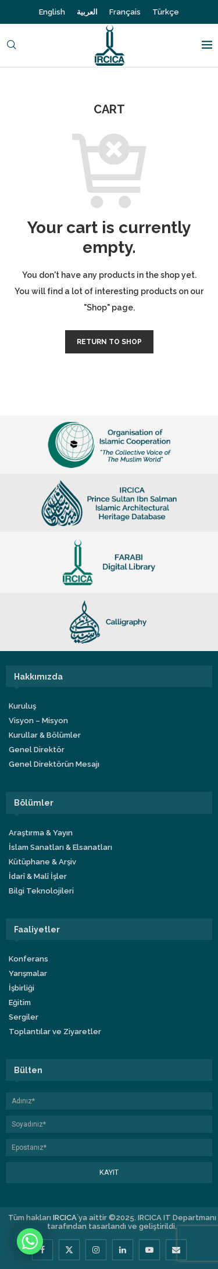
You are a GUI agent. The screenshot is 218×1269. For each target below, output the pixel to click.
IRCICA (65, 1217)
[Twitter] (69, 1249)
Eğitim (20, 1002)
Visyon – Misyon (38, 720)
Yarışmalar (28, 973)
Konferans (28, 959)
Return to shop (109, 342)
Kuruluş (22, 706)
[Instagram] (96, 1249)
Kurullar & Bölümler (45, 735)
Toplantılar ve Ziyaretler (55, 1031)
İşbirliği (21, 988)
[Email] (176, 1249)
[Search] (11, 45)
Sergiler (23, 1017)
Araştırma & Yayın (41, 832)
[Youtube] (149, 1249)
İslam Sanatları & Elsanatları (60, 847)
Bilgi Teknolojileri (41, 890)
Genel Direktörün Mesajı (54, 764)
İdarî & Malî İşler (38, 876)
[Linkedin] (122, 1249)
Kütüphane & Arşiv (42, 861)
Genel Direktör (37, 749)
